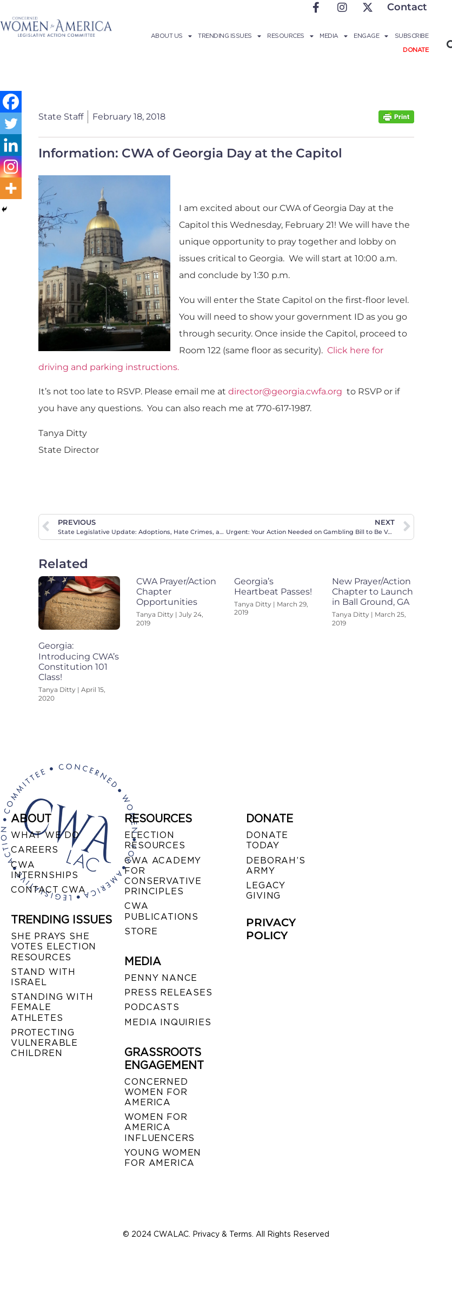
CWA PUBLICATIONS (161, 911)
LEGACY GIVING (265, 890)
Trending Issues (229, 36)
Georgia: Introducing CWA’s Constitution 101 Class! (78, 661)
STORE (140, 931)
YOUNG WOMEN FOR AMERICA (162, 1157)
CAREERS (34, 850)
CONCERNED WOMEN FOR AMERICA (156, 1092)
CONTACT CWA (48, 890)
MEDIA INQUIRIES (167, 1022)
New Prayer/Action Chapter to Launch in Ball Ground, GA (372, 591)
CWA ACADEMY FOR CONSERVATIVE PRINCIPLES (163, 876)
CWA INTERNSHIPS (44, 870)
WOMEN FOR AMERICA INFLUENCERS (159, 1127)
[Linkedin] (11, 145)
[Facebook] (11, 102)
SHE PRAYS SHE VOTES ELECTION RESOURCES (53, 946)
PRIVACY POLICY (271, 929)
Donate (415, 50)
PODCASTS (151, 1007)
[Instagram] (11, 166)
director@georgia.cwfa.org (285, 391)
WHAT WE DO (45, 835)
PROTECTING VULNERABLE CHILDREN (44, 1042)
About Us (171, 36)
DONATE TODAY (267, 840)
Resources (290, 36)
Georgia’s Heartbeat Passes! (273, 586)
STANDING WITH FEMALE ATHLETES (52, 1007)
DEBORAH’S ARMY (275, 865)
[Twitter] (11, 123)
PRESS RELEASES (168, 992)
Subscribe (412, 35)
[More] (11, 188)
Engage (371, 36)
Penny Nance (160, 978)
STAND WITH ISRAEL (43, 977)
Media (333, 36)
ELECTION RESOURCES (154, 840)
